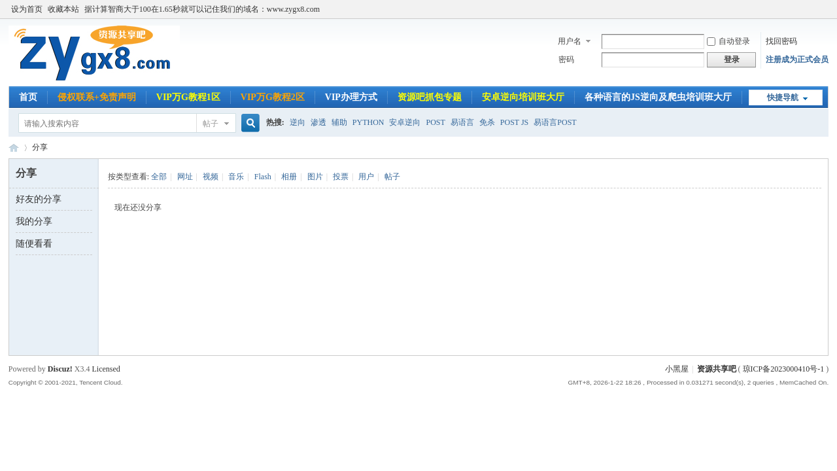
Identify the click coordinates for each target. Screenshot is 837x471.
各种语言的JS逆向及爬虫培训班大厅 (658, 97)
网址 (185, 176)
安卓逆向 (404, 122)
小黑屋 (677, 369)
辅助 (339, 122)
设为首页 (27, 9)
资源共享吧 (716, 369)
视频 (210, 176)
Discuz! (60, 369)
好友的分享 (38, 199)
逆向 (297, 122)
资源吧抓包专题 (430, 97)
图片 (315, 176)
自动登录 (728, 41)
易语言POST (555, 122)
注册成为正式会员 (797, 59)
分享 (40, 147)
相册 (289, 176)
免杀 (487, 122)
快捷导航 (782, 97)
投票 (341, 176)
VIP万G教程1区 (188, 97)
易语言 (462, 122)
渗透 (318, 122)
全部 (159, 176)
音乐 (236, 176)
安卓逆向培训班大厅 (523, 97)
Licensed (106, 369)
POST (435, 122)
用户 (366, 176)
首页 (28, 97)
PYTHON (368, 122)
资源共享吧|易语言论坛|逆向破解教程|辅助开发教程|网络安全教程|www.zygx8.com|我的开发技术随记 (14, 147)
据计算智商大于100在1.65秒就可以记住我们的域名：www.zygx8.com (202, 9)
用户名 (569, 41)
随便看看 (34, 244)
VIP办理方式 (351, 97)
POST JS (514, 122)
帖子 (210, 123)
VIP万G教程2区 (273, 97)
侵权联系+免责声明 (97, 97)
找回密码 (781, 41)
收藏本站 (63, 9)
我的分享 (34, 221)
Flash (262, 176)
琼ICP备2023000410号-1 (784, 369)
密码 (566, 59)
